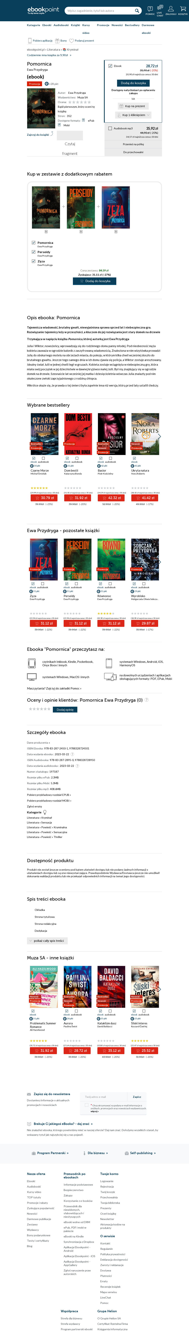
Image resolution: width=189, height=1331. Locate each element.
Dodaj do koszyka (133, 83)
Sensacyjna (60, 832)
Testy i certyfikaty (38, 1240)
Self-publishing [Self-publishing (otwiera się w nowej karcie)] (141, 1153)
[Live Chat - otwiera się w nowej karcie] (160, 10)
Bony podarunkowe (38, 1235)
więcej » (95, 1111)
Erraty (104, 1281)
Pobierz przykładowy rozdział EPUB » (49, 794)
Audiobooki (61, 25)
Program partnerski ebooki (77, 1329)
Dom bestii (71, 470)
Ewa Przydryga (77, 92)
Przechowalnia (109, 1197)
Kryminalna (60, 827)
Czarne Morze (40, 470)
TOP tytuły (34, 1197)
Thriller (58, 837)
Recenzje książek (110, 1286)
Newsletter (107, 1219)
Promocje (103, 25)
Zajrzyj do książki (38, 134)
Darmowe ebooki (148, 28)
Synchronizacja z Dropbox (79, 1241)
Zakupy (68, 1195)
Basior (102, 470)
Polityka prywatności (112, 1254)
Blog (29, 1246)
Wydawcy (33, 1229)
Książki (75, 25)
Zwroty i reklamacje (112, 1265)
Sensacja (46, 822)
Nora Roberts (138, 473)
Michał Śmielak (38, 473)
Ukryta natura (140, 470)
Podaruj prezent (84, 40)
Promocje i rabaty (37, 1202)
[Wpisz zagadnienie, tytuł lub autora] (98, 11)
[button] (159, 436)
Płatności (106, 1275)
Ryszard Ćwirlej (139, 1026)
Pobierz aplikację (42, 40)
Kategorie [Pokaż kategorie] (33, 25)
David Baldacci (104, 1026)
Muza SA (83, 97)
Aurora (68, 1023)
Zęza (41, 261)
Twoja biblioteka (110, 1202)
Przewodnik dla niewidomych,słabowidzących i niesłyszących (74, 1211)
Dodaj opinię (65, 709)
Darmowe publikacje (39, 1219)
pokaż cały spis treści (49, 941)
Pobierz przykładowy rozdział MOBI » (49, 800)
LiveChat (105, 1297)
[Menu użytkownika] (170, 10)
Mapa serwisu (108, 1292)
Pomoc (75, 688)
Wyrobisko (138, 596)
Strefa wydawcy (70, 1323)
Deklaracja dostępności (114, 1259)
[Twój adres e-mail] (105, 1097)
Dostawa (105, 1270)
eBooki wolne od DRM (77, 1222)
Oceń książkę (108, 1213)
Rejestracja (107, 1186)
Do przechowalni (133, 152)
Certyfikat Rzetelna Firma (112, 1323)
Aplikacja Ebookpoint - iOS (79, 1256)
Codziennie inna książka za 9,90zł (47, 55)
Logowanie (106, 1181)
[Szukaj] (137, 11)
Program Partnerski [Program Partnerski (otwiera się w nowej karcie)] (51, 1153)
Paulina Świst (70, 1026)
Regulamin (106, 1248)
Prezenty (105, 1208)
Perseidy (44, 252)
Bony (64, 40)
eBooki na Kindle (74, 1236)
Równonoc (104, 596)
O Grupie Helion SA (109, 1318)
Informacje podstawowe (78, 1184)
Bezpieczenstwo (74, 1190)
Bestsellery (132, 25)
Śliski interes (139, 1023)
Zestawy (32, 1224)
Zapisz (137, 1096)
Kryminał (46, 817)
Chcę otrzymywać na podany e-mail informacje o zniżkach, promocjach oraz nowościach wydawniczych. (116, 1108)
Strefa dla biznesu (71, 1318)
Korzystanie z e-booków (78, 1200)
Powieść (46, 827)
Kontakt (105, 1243)
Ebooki (46, 25)
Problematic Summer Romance (43, 1024)
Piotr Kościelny (105, 473)
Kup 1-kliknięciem (133, 115)
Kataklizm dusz (106, 1023)
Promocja (34, 83)
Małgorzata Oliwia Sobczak (145, 599)
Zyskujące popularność (40, 1208)
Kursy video (86, 28)
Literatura (33, 817)
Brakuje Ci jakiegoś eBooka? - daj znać (61, 1124)
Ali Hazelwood (37, 1029)
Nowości (117, 25)
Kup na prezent (135, 106)
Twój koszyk (107, 1192)
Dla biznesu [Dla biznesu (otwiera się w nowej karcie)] (96, 1153)
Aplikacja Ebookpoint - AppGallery (77, 1263)
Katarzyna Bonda (73, 473)
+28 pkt (53, 83)
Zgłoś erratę (34, 806)
